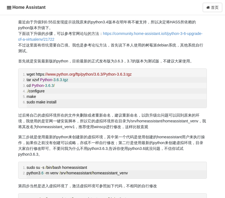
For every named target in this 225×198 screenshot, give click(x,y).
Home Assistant (28, 7)
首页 (212, 7)
